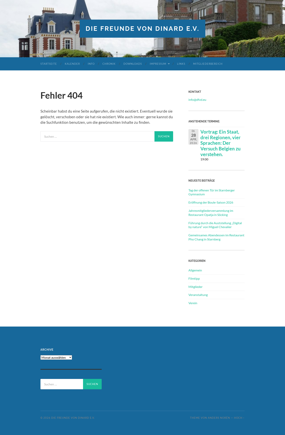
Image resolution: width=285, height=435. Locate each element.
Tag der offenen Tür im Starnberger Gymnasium (211, 192)
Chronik (109, 63)
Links (181, 63)
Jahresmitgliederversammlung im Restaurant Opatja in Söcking (210, 213)
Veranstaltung (198, 295)
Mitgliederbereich (208, 63)
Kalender (72, 63)
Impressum (158, 63)
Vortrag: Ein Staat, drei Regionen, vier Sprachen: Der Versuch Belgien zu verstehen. (220, 143)
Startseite (48, 63)
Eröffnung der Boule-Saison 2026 (210, 202)
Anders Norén (219, 417)
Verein (192, 303)
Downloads (132, 63)
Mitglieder (195, 286)
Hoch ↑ (239, 417)
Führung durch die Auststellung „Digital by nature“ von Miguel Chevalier (215, 225)
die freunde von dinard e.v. (142, 28)
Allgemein (195, 270)
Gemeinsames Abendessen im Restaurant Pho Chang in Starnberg (216, 237)
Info (91, 63)
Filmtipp (194, 278)
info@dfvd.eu (197, 99)
